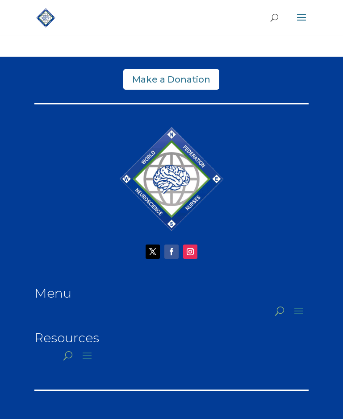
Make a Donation (171, 79)
